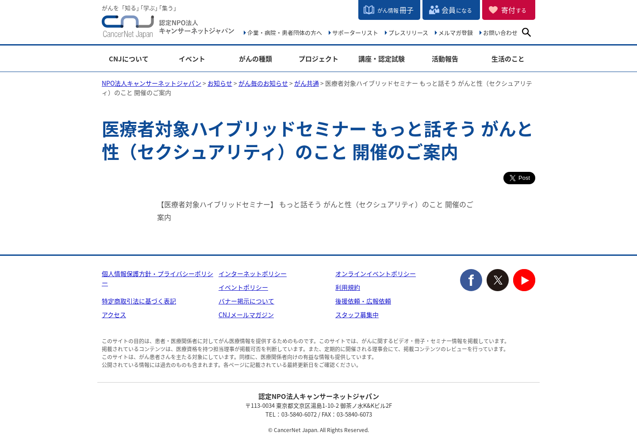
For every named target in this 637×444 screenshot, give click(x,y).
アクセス (114, 314)
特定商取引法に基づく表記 (139, 300)
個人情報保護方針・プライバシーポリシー (157, 278)
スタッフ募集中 (357, 314)
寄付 (513, 9)
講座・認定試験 (381, 59)
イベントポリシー (243, 287)
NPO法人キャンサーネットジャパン (168, 28)
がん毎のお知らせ (263, 83)
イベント (192, 59)
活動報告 (445, 59)
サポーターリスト (355, 32)
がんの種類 (255, 59)
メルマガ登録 (455, 32)
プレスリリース (408, 32)
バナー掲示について (246, 300)
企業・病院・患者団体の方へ (284, 32)
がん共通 (306, 83)
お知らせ (219, 83)
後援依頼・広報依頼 (363, 300)
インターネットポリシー (253, 273)
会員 (456, 9)
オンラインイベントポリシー (375, 273)
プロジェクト (318, 59)
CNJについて (129, 59)
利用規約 (347, 287)
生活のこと (508, 59)
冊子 (395, 9)
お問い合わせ (500, 32)
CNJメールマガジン (246, 314)
